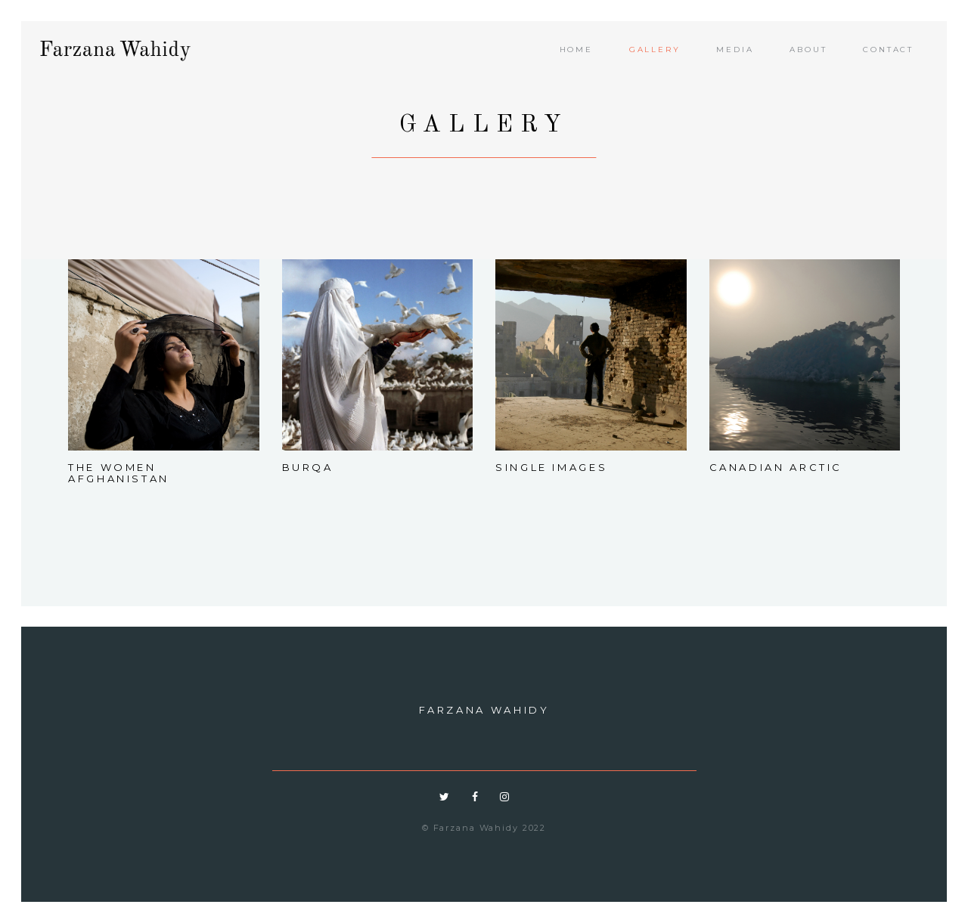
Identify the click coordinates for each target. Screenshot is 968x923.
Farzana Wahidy (484, 710)
